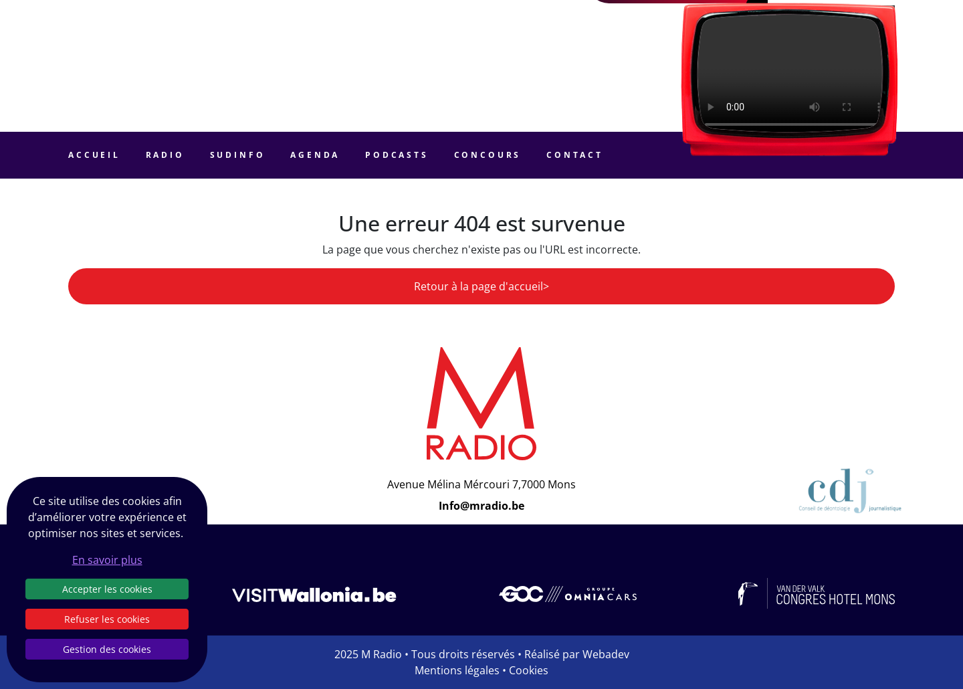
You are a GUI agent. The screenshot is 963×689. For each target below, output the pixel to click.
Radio (165, 155)
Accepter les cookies (107, 589)
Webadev (605, 654)
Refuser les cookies (107, 619)
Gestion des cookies (107, 649)
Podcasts (397, 155)
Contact (574, 155)
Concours (488, 155)
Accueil (94, 155)
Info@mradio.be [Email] (481, 505)
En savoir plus (107, 560)
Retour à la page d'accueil (478, 286)
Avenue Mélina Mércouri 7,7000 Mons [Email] (481, 484)
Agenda (315, 155)
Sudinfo (237, 155)
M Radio (381, 654)
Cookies (528, 670)
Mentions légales (457, 670)
